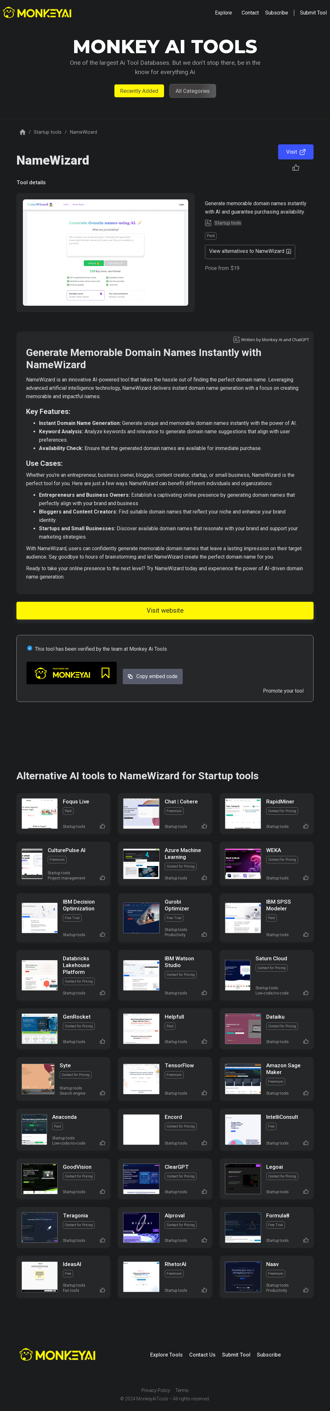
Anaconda (64, 1117)
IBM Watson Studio (179, 961)
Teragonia (75, 1215)
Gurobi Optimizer (177, 905)
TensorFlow (179, 1065)
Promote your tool (283, 691)
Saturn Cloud (271, 958)
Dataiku (275, 1016)
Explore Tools (166, 1355)
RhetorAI (175, 1264)
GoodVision (77, 1167)
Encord (173, 1117)
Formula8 (277, 1215)
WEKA (273, 850)
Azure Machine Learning (183, 853)
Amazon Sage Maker (283, 1068)
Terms (182, 1390)
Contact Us (202, 1355)
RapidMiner (280, 801)
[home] (38, 13)
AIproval (175, 1215)
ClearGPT (177, 1167)
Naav (272, 1264)
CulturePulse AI (66, 850)
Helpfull (174, 1016)
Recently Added (139, 91)
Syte (65, 1065)
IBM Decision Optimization (79, 905)
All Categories (193, 91)
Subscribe (269, 1355)
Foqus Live (76, 801)
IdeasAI (72, 1264)
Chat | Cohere (181, 801)
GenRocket (77, 1016)
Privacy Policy (155, 1390)
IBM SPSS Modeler (278, 905)
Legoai (274, 1167)
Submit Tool (236, 1355)
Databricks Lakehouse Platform (76, 965)
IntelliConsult (282, 1117)
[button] (223, 13)
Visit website (165, 610)
